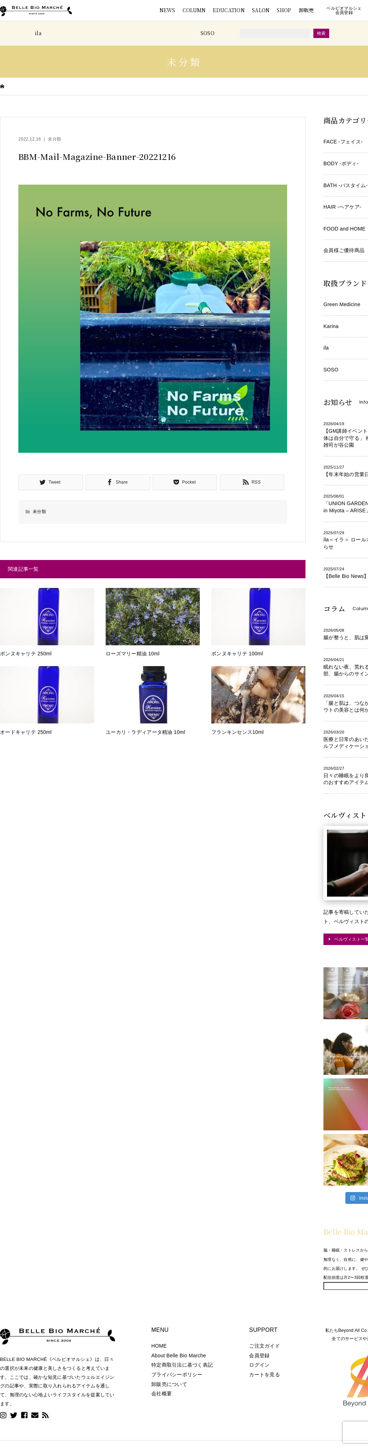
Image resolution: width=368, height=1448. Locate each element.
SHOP (284, 10)
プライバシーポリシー (177, 1374)
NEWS (167, 10)
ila (38, 33)
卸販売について (169, 1384)
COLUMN (194, 10)
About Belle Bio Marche (178, 1355)
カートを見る (264, 1374)
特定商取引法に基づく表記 (182, 1365)
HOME (159, 1346)
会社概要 (161, 1393)
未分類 (54, 139)
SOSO (208, 33)
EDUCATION (229, 10)
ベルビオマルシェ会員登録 (344, 10)
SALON (261, 10)
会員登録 (259, 1355)
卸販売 (306, 10)
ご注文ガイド (264, 1346)
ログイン (259, 1365)
